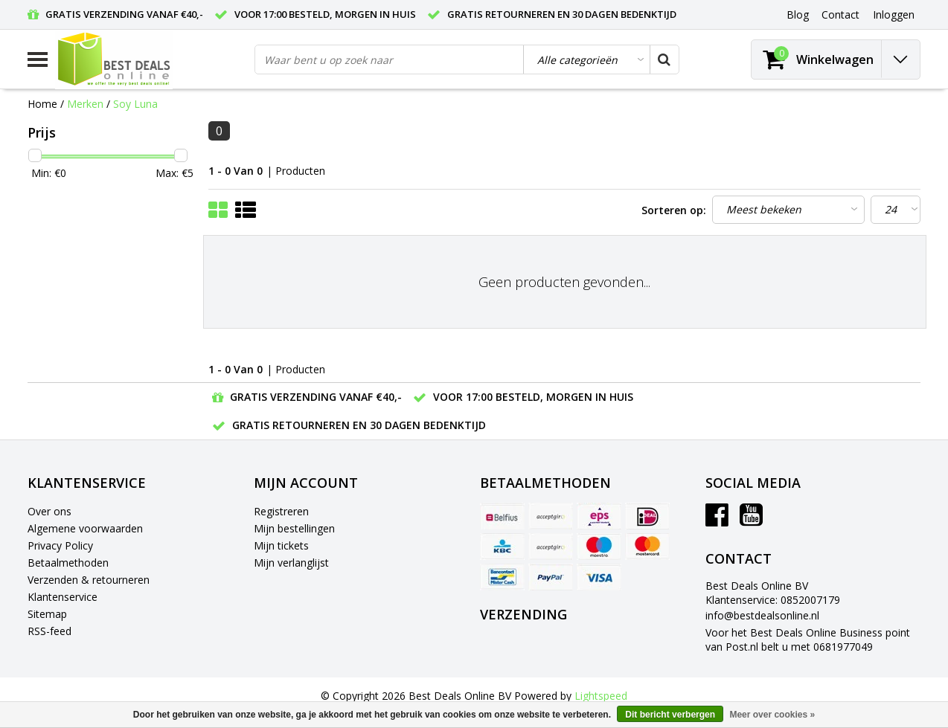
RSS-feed (49, 631)
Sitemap (47, 614)
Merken (85, 104)
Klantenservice (62, 597)
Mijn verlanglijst (291, 562)
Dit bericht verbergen (670, 714)
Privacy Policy (60, 545)
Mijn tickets (281, 545)
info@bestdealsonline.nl (762, 615)
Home (42, 104)
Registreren (281, 511)
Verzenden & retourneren (89, 580)
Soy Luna (135, 104)
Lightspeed (600, 696)
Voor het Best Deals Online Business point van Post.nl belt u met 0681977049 (807, 639)
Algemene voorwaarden (85, 528)
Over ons (49, 511)
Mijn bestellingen (294, 528)
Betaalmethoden (68, 562)
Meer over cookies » (772, 714)
